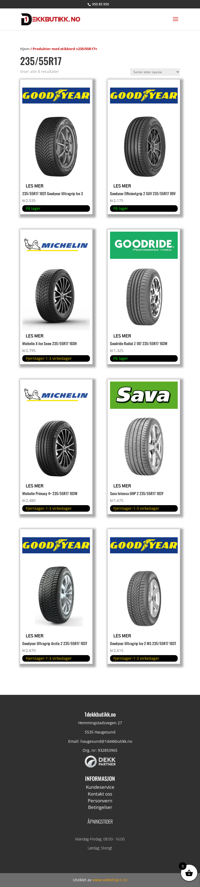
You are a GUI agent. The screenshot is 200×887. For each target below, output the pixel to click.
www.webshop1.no (110, 879)
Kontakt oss (100, 794)
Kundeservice (100, 787)
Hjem (25, 48)
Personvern (100, 800)
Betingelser (100, 807)
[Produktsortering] (155, 72)
